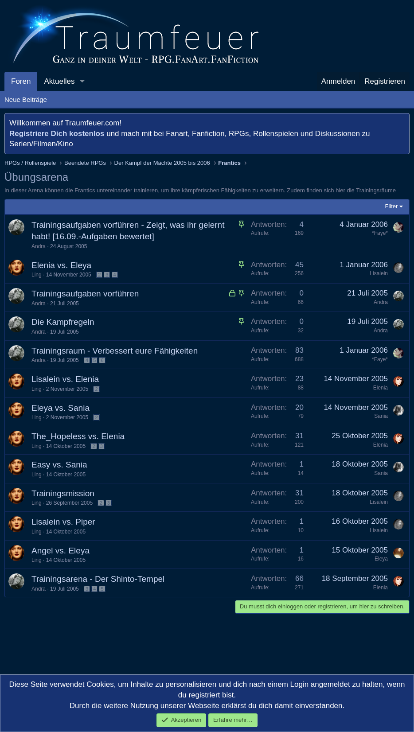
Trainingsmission (62, 493)
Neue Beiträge (25, 99)
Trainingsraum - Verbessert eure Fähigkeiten (114, 350)
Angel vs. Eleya (60, 550)
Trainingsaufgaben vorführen (85, 293)
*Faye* (380, 233)
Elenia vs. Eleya (61, 265)
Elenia (380, 388)
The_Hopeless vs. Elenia (78, 436)
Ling (36, 275)
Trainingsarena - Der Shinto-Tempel (97, 579)
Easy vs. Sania (59, 464)
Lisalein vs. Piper (63, 521)
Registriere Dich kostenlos (56, 133)
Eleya (381, 559)
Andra (38, 246)
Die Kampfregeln (62, 322)
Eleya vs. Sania (60, 408)
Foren (21, 81)
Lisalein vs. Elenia (65, 379)
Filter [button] (391, 206)
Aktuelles (59, 81)
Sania (381, 416)
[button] (82, 81)
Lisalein (379, 273)
